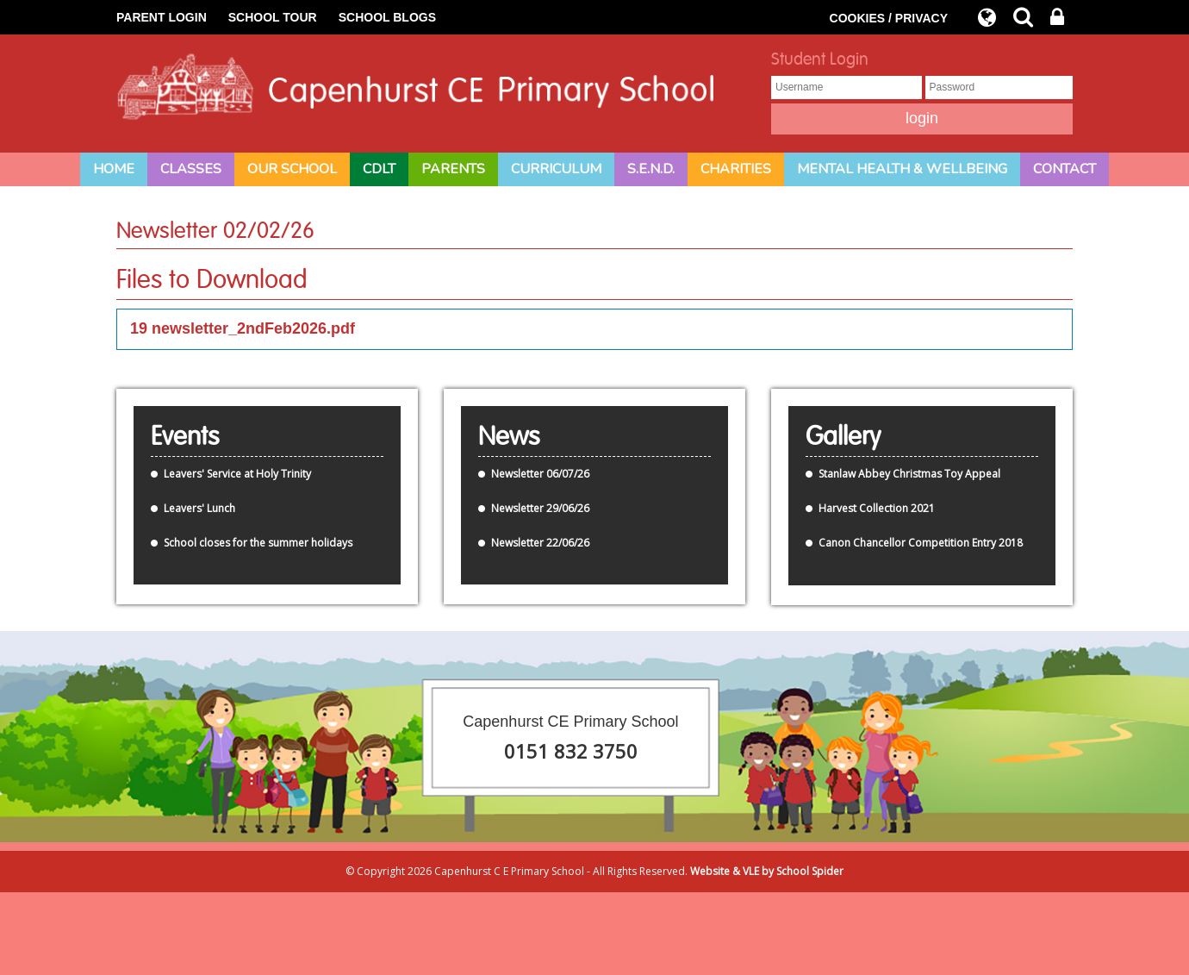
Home (113, 168)
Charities (735, 168)
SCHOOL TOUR (272, 17)
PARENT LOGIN (161, 17)
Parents (453, 168)
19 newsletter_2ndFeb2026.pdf (242, 328)
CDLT (379, 168)
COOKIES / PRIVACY (889, 18)
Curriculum (556, 168)
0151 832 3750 (571, 751)
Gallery (843, 437)
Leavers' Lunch (199, 508)
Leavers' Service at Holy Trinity (237, 473)
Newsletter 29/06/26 (540, 508)
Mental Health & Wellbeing (902, 168)
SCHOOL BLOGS (387, 17)
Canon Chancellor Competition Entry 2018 (921, 542)
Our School (292, 168)
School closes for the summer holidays (258, 542)
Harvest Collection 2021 (877, 508)
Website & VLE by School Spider (767, 871)
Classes (190, 168)
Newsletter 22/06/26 (540, 542)
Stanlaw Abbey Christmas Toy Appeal (909, 473)
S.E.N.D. (651, 168)
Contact (1064, 168)
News (508, 437)
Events (185, 437)
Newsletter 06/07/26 (540, 473)
